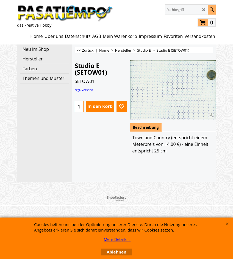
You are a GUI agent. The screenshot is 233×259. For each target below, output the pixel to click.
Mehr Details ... (117, 239)
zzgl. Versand (84, 90)
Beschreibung (146, 127)
